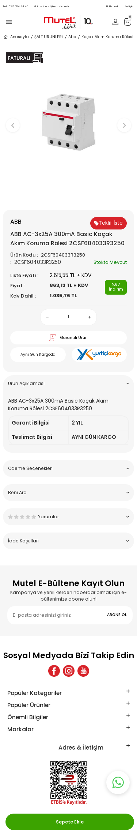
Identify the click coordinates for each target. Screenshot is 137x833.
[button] (68, 197)
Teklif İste (108, 223)
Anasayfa (16, 37)
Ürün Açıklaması (68, 383)
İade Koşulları (68, 541)
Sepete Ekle (70, 822)
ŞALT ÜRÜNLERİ (48, 37)
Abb (72, 37)
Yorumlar (68, 516)
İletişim (129, 6)
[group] (68, 121)
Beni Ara (68, 492)
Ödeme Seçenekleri (68, 468)
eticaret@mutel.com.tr (51, 6)
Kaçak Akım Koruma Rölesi (107, 37)
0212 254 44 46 (15, 6)
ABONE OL (117, 614)
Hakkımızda (112, 6)
